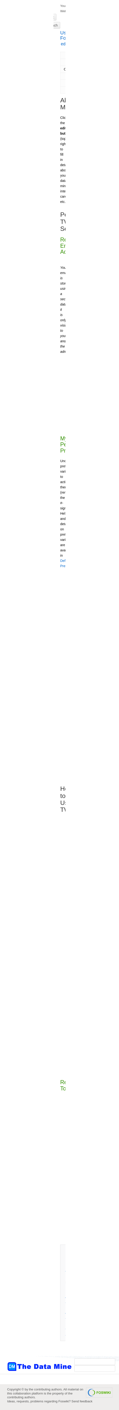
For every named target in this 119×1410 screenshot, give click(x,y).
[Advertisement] (26, 96)
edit (64, 44)
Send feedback (81, 1401)
